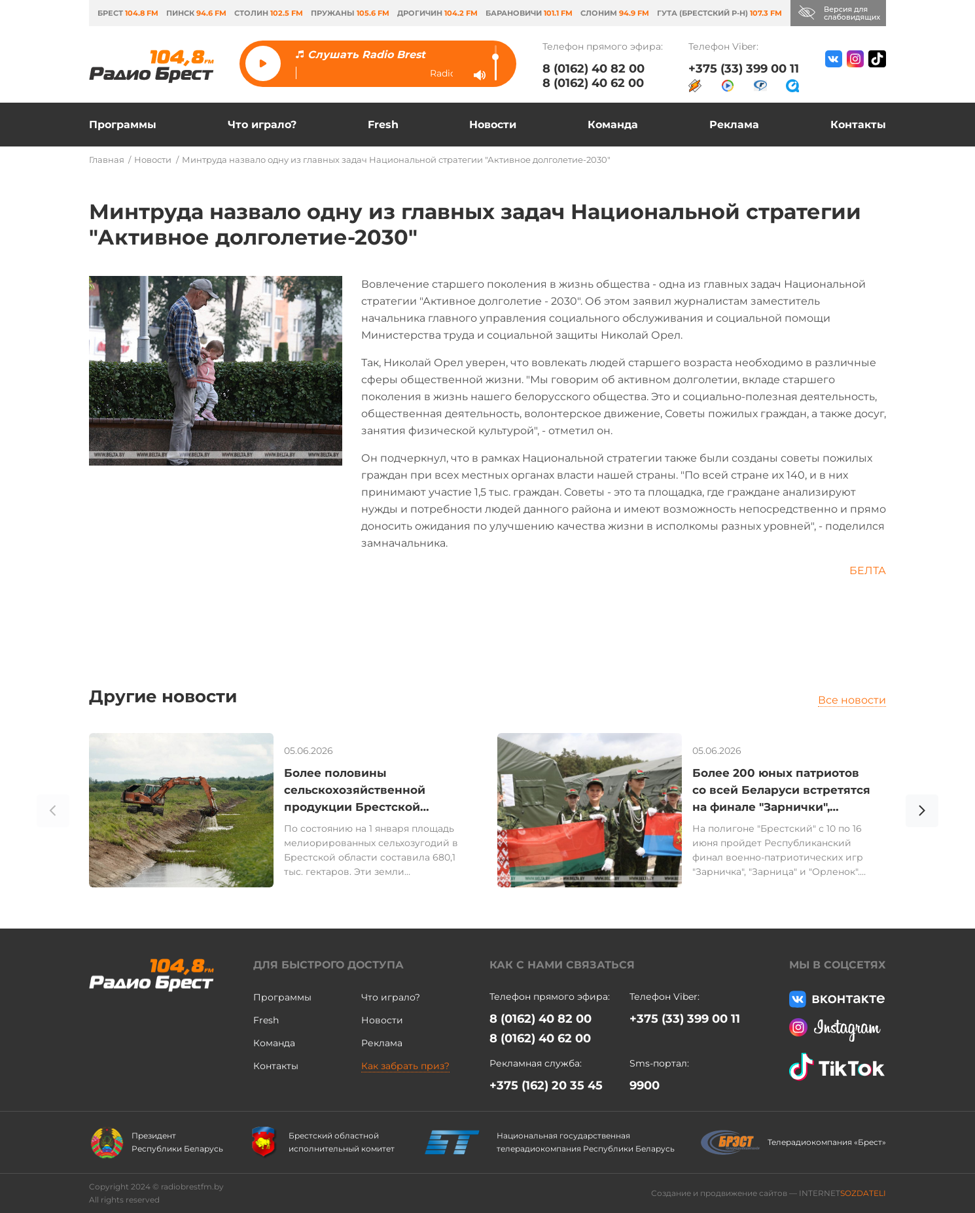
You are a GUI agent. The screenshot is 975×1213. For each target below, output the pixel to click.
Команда (613, 124)
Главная (106, 159)
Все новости (852, 700)
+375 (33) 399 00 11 (743, 68)
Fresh (383, 124)
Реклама (734, 124)
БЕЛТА (867, 570)
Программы (122, 124)
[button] (922, 812)
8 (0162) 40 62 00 (593, 83)
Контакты (858, 124)
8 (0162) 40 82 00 (593, 68)
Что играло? (262, 124)
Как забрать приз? (405, 1066)
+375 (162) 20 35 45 (546, 1085)
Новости (492, 124)
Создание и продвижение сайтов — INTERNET (768, 1193)
